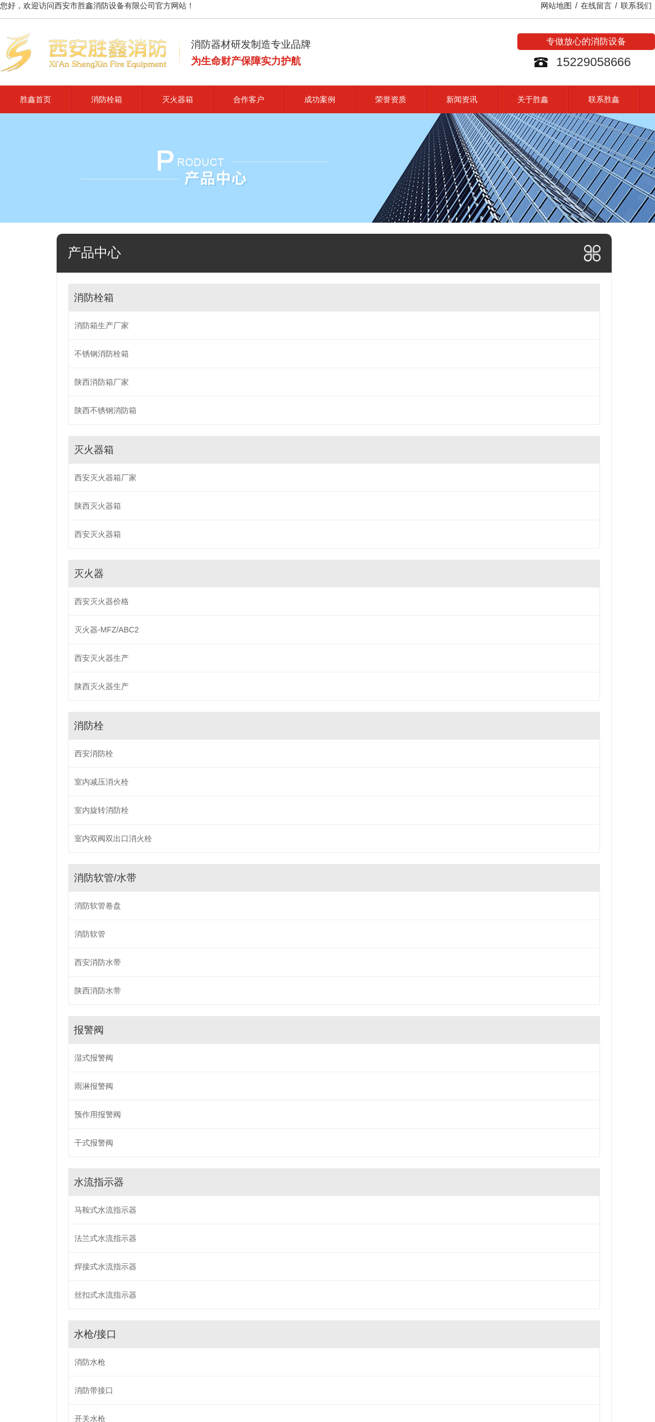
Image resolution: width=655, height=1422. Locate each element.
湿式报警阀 (93, 1057)
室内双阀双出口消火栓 (113, 838)
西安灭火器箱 (97, 534)
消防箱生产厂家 (101, 325)
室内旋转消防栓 (101, 810)
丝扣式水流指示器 (105, 1294)
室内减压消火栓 (101, 781)
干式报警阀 (93, 1142)
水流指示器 (99, 1182)
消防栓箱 (106, 99)
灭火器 (89, 573)
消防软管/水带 (105, 877)
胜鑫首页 (35, 99)
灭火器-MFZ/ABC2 (106, 629)
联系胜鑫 (603, 99)
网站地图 (556, 5)
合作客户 (248, 99)
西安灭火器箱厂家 (105, 477)
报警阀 (89, 1030)
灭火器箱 (177, 99)
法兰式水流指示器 (105, 1238)
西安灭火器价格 (101, 601)
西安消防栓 (93, 753)
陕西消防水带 (97, 990)
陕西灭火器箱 (97, 505)
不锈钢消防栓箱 (101, 353)
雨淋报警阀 (93, 1086)
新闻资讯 (461, 99)
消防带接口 (93, 1390)
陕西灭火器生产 (101, 686)
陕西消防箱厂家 (101, 382)
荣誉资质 (390, 99)
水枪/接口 (95, 1334)
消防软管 (89, 933)
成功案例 (319, 99)
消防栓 (89, 725)
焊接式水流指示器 (105, 1266)
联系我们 (636, 5)
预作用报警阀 (97, 1114)
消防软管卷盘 (97, 905)
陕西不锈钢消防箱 (105, 410)
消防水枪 (89, 1362)
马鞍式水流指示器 (105, 1209)
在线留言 (596, 5)
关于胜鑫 (532, 99)
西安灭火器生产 (101, 658)
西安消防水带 (97, 962)
